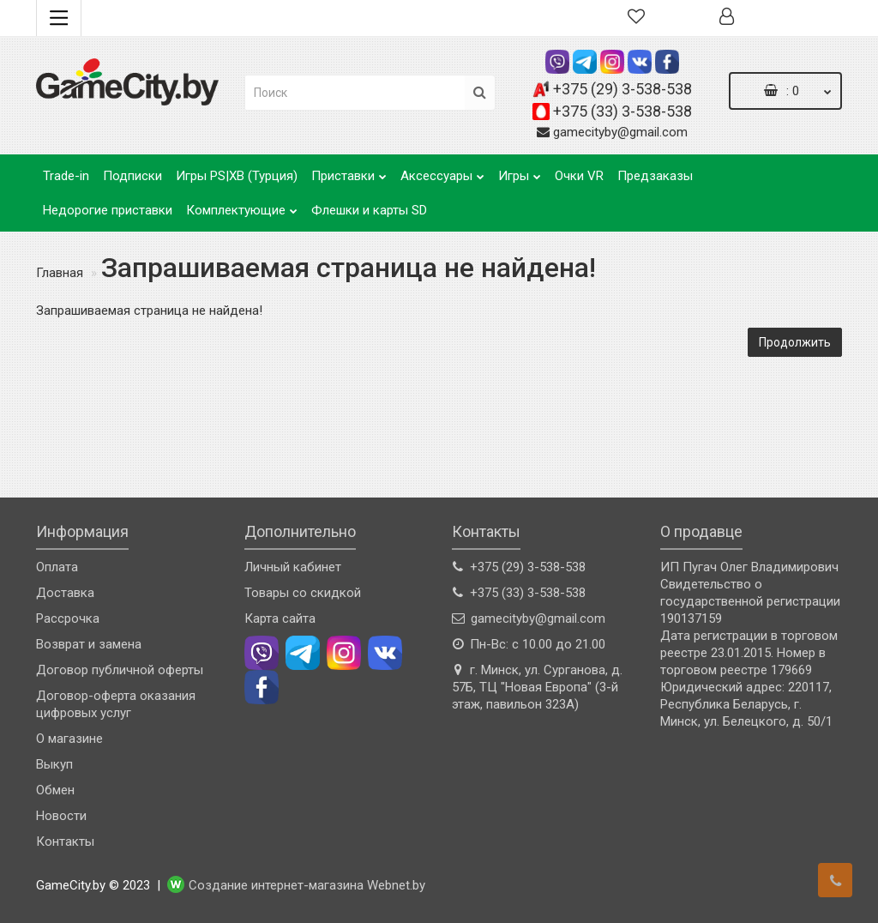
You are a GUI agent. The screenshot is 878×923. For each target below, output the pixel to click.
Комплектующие (242, 205)
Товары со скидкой (302, 592)
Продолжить (795, 342)
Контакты (65, 841)
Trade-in (66, 176)
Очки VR (579, 176)
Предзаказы (655, 176)
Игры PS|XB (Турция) (237, 176)
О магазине (69, 738)
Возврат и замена (88, 644)
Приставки (349, 171)
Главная (59, 273)
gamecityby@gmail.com (620, 132)
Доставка (65, 592)
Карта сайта (280, 618)
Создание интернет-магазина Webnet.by (307, 886)
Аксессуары (442, 171)
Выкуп (54, 764)
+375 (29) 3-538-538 (622, 89)
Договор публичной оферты (119, 670)
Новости (61, 815)
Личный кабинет (292, 567)
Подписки (132, 176)
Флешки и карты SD (369, 210)
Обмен (55, 790)
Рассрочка (67, 618)
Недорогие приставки (107, 210)
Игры (519, 171)
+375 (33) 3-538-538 (622, 111)
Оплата (57, 567)
